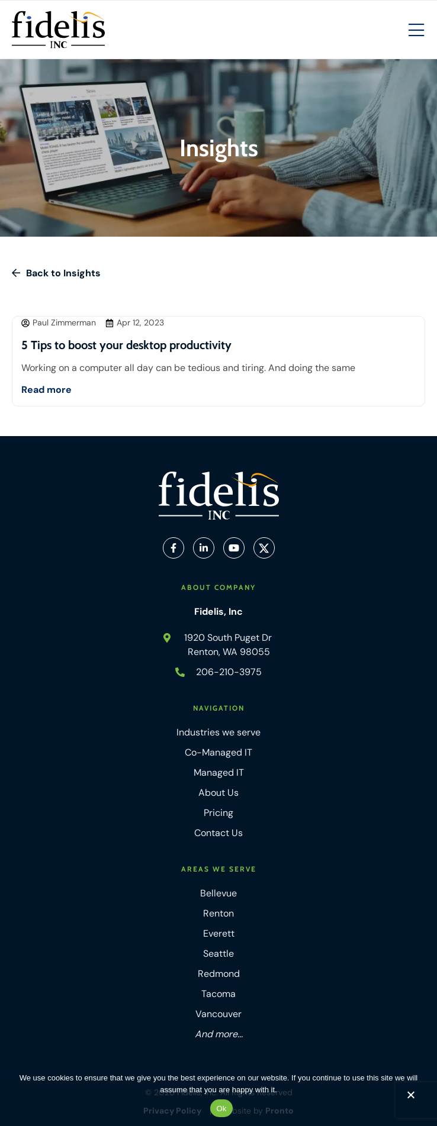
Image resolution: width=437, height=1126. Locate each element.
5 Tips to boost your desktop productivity (126, 345)
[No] (410, 1097)
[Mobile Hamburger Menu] (416, 31)
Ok (221, 1108)
